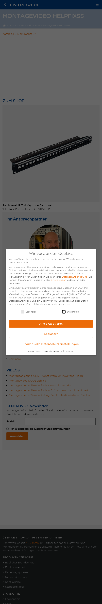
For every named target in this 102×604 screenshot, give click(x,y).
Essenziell (28, 311)
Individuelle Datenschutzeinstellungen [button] (51, 343)
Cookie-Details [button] (34, 351)
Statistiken (70, 311)
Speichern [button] (51, 333)
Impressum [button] (69, 351)
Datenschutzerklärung (74, 276)
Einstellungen (58, 280)
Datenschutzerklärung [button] (53, 351)
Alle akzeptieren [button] (51, 323)
